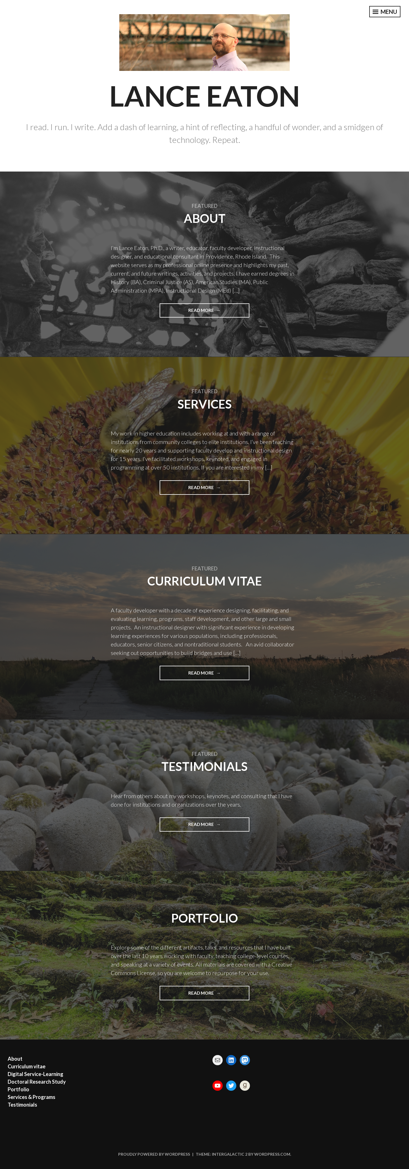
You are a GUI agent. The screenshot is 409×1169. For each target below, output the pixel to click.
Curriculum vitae (204, 581)
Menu (385, 11)
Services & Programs (31, 1097)
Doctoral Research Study (37, 1082)
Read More (209, 310)
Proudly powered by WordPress (154, 1154)
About (205, 218)
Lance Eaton (204, 96)
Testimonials (204, 766)
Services (205, 404)
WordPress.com (272, 1154)
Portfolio (204, 918)
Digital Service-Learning (35, 1074)
